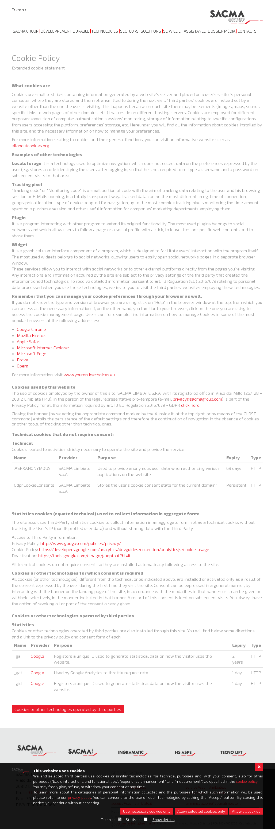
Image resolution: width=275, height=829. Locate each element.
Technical (109, 819)
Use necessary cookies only (146, 811)
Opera (22, 365)
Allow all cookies (246, 811)
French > (19, 9)
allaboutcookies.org (30, 145)
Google (37, 655)
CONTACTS (247, 31)
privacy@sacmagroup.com (197, 398)
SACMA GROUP (26, 31)
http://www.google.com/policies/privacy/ (80, 543)
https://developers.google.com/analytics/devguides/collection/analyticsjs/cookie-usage (124, 549)
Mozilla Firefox (31, 335)
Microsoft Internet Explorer (43, 347)
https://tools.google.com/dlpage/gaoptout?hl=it (84, 555)
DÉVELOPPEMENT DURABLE (65, 31)
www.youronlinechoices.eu (89, 374)
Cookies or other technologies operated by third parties (67, 709)
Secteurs (129, 31)
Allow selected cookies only (201, 811)
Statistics (134, 819)
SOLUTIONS (151, 31)
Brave (22, 359)
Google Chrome (31, 329)
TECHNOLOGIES (104, 31)
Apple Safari (28, 341)
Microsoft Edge (31, 353)
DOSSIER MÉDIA (221, 31)
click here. (190, 405)
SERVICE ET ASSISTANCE (184, 31)
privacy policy (79, 797)
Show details (163, 819)
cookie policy (247, 781)
